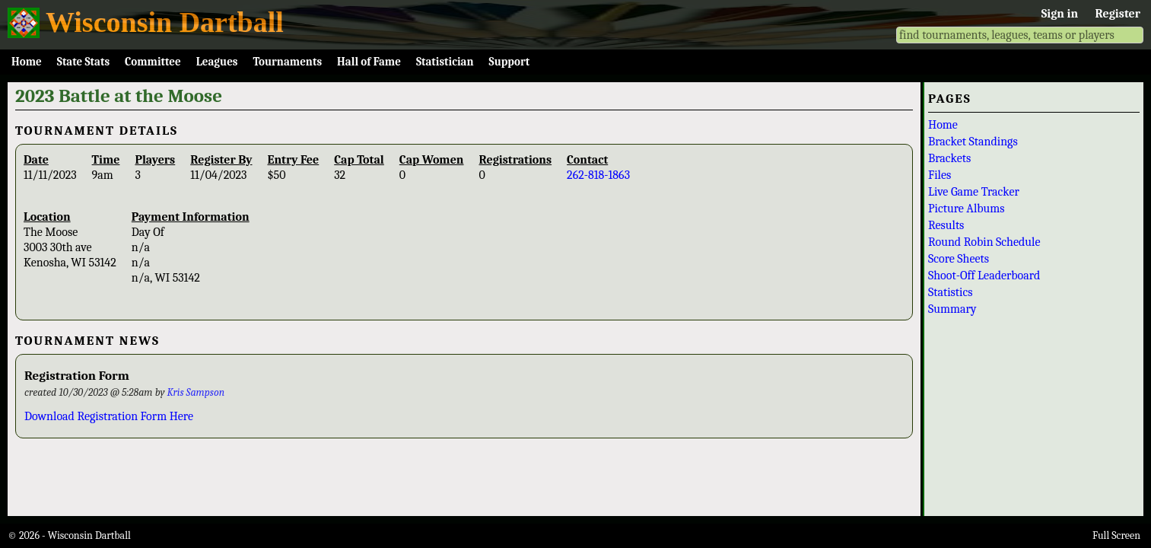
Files (939, 175)
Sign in (1059, 14)
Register (1117, 14)
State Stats (83, 61)
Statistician (445, 61)
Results (946, 225)
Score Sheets (958, 259)
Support (509, 61)
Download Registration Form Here (108, 416)
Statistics (950, 292)
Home (26, 61)
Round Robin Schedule (984, 242)
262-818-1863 (598, 175)
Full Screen (1116, 535)
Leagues (217, 61)
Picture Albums (966, 208)
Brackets (949, 158)
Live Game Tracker (973, 192)
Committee (153, 61)
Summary (952, 309)
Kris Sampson (196, 392)
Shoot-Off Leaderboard (984, 275)
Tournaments (287, 61)
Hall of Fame (369, 61)
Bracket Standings (973, 141)
